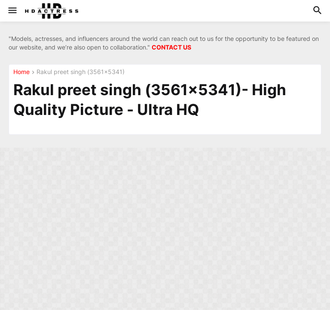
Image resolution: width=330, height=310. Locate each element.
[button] (12, 10)
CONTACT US (171, 47)
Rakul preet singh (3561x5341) (81, 72)
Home (21, 72)
